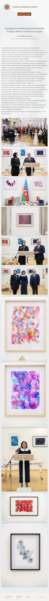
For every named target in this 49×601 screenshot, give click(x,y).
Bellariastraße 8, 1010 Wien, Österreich (24, 38)
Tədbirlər (19, 597)
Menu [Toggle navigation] (21, 14)
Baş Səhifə (8, 597)
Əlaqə (27, 14)
